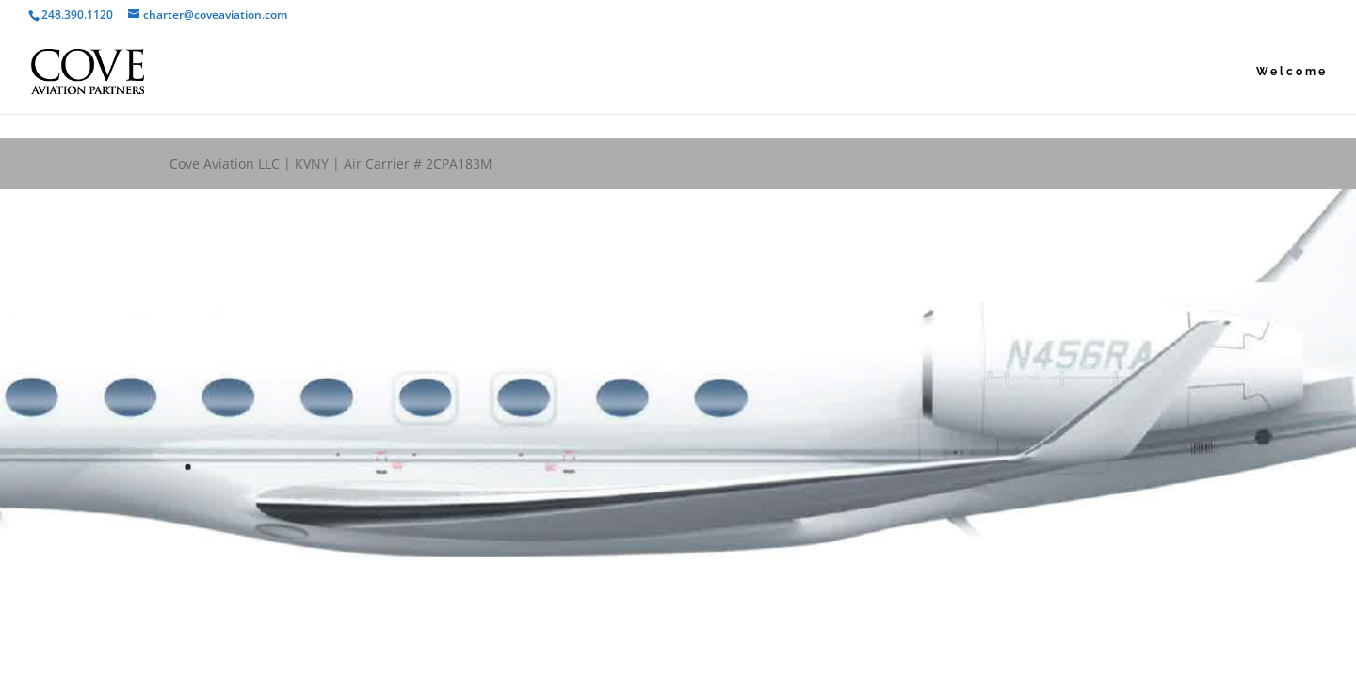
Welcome (1292, 71)
